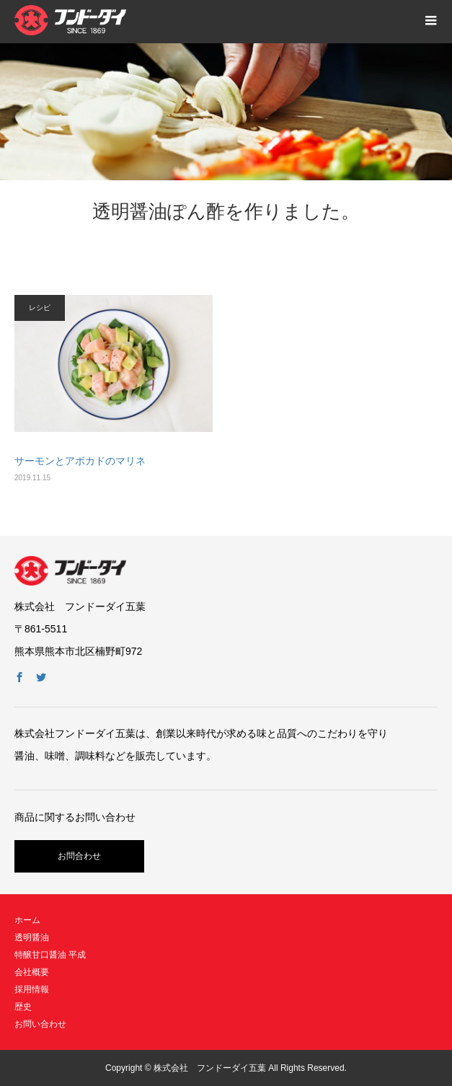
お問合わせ (79, 856)
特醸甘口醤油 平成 (50, 955)
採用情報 (31, 989)
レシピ (39, 308)
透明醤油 (31, 937)
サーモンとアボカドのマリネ (80, 461)
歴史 (23, 1007)
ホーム (27, 920)
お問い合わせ (40, 1024)
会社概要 (31, 972)
